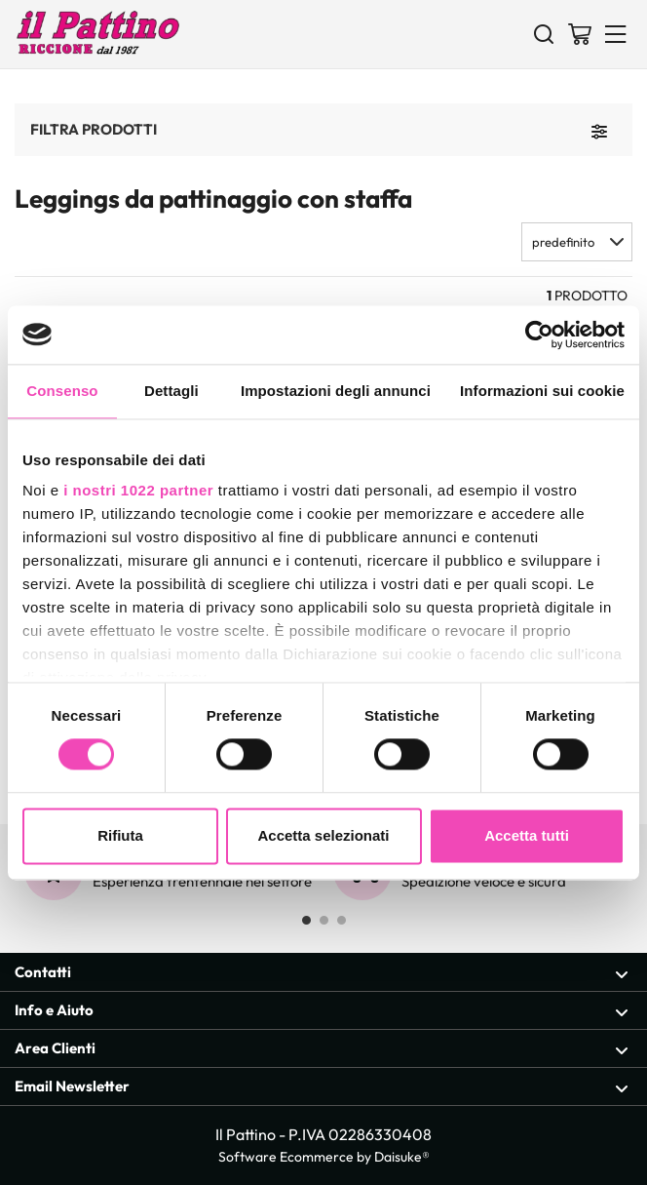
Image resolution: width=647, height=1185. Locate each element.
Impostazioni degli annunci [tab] (336, 390)
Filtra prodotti (93, 129)
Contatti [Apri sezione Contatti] (321, 973)
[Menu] (616, 33)
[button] (576, 241)
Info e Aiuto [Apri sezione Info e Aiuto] (321, 1011)
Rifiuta (120, 835)
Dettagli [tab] (171, 390)
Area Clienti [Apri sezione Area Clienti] (321, 1049)
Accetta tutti (526, 835)
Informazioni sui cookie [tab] (542, 390)
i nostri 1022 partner (138, 490)
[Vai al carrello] (579, 33)
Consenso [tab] (61, 390)
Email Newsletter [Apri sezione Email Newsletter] (321, 1087)
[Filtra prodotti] (599, 129)
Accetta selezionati (323, 835)
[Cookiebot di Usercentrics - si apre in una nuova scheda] (539, 334)
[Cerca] (543, 33)
